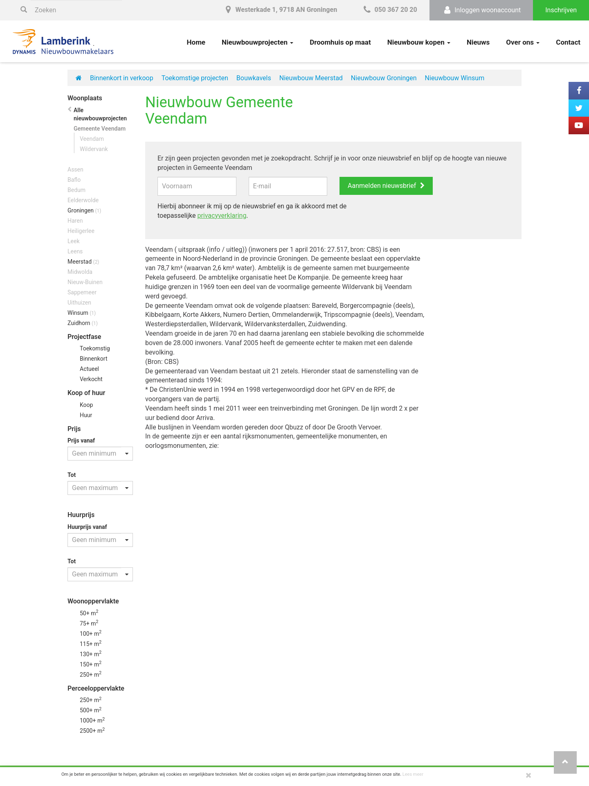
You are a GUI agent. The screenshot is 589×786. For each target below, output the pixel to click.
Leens (75, 251)
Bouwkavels (253, 78)
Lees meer (412, 774)
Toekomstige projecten (195, 78)
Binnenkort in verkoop (121, 78)
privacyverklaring (221, 215)
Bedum (76, 190)
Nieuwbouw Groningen (384, 78)
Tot (71, 475)
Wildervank (94, 149)
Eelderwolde (83, 200)
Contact (568, 42)
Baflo (74, 179)
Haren (75, 220)
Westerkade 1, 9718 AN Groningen (280, 10)
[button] (565, 762)
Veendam (92, 139)
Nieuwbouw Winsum (455, 78)
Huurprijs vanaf (87, 527)
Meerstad (83, 261)
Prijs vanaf (81, 440)
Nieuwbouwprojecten (257, 42)
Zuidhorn (82, 323)
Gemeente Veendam (100, 128)
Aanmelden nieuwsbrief (382, 186)
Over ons (523, 42)
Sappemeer (82, 292)
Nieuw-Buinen (85, 282)
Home (196, 42)
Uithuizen (79, 302)
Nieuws (478, 42)
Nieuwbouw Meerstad (311, 78)
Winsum (81, 312)
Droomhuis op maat (340, 42)
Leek (73, 241)
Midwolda (79, 272)
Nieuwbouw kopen (418, 42)
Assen (75, 169)
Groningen (84, 210)
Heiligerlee (80, 231)
